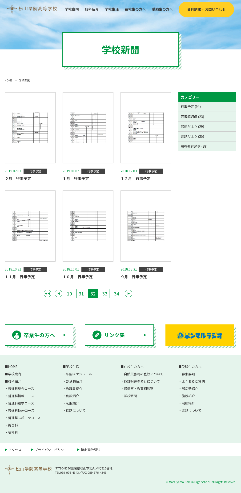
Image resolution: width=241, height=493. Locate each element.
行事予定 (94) (191, 106)
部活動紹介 (74, 381)
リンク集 (114, 335)
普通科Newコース (21, 410)
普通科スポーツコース (24, 417)
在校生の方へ (133, 9)
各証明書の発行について (142, 381)
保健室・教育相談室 (138, 388)
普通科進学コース (21, 403)
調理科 (13, 425)
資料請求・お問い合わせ (206, 9)
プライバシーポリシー (51, 449)
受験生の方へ (161, 9)
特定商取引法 (90, 449)
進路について (76, 410)
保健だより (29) (192, 126)
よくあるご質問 (193, 381)
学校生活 (108, 9)
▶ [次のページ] (128, 293)
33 (104, 293)
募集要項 (188, 374)
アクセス (14, 449)
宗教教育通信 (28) (194, 146)
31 (81, 293)
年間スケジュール (79, 374)
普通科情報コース (21, 395)
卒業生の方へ (39, 335)
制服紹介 (72, 403)
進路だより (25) (192, 136)
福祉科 (13, 432)
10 (69, 293)
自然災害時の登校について (143, 374)
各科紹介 (87, 9)
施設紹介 (72, 395)
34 (116, 293)
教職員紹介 (74, 388)
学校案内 (66, 9)
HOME (12, 366)
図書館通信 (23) (192, 116)
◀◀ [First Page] (47, 293)
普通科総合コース (21, 388)
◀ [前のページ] (58, 293)
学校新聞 (130, 395)
